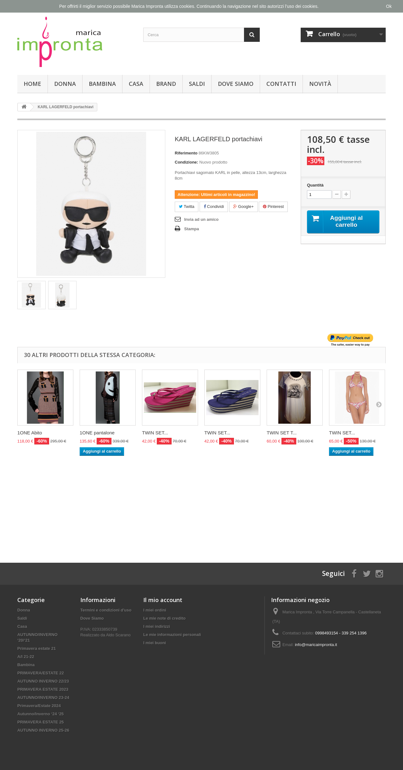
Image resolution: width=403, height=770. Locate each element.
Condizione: (186, 162)
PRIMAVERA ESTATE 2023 (42, 689)
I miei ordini (154, 610)
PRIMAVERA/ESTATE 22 (40, 673)
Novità (320, 83)
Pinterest (273, 206)
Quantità (315, 185)
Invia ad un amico (201, 219)
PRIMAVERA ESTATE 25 (40, 722)
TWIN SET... (155, 432)
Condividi (214, 206)
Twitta (186, 206)
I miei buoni (154, 642)
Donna (65, 83)
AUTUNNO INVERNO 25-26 (43, 730)
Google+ (243, 206)
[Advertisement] (201, 503)
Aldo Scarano (118, 635)
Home (32, 83)
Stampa (191, 228)
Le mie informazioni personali (172, 634)
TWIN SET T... (282, 432)
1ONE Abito (29, 432)
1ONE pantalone (97, 432)
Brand (166, 83)
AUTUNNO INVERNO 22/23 (43, 681)
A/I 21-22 (25, 656)
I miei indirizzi (156, 626)
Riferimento (186, 153)
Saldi (197, 83)
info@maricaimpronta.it (316, 644)
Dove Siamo (235, 83)
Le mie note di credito (164, 618)
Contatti (281, 83)
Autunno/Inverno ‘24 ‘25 (40, 713)
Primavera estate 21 (36, 648)
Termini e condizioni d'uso (105, 610)
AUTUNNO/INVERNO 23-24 (43, 697)
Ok (389, 6)
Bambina (102, 83)
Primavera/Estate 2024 (39, 705)
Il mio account (162, 600)
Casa (136, 83)
